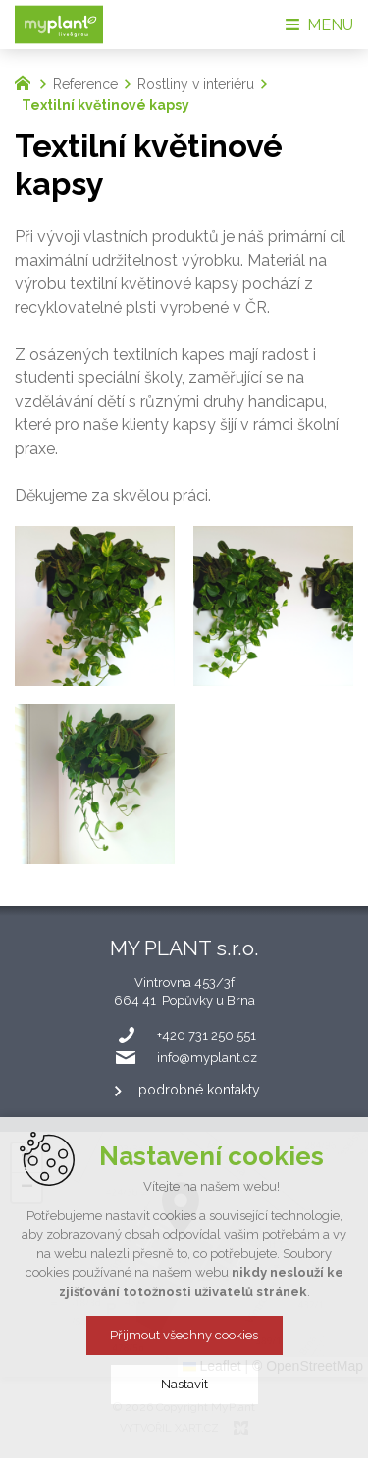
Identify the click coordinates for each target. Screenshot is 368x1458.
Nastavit (184, 1384)
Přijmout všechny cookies (184, 1335)
